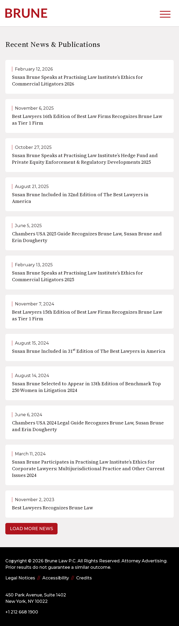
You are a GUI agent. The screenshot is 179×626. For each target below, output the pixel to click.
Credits (84, 577)
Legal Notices (20, 577)
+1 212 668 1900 (21, 612)
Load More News (31, 528)
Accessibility (55, 577)
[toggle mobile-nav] (165, 13)
